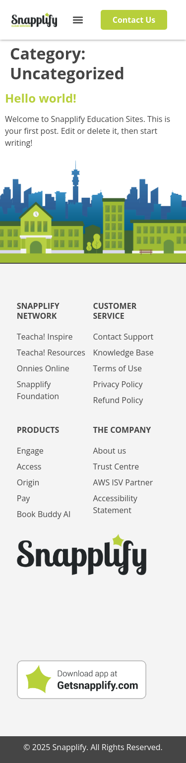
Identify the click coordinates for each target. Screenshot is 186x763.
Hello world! (40, 98)
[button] (78, 20)
